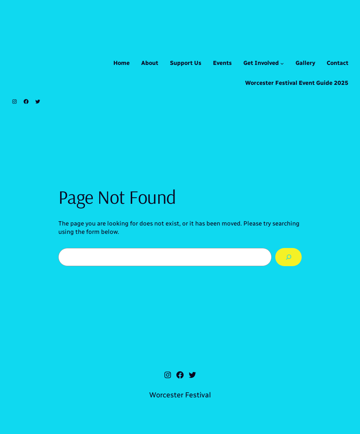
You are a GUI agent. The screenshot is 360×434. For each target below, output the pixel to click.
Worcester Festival (180, 394)
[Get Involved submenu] (282, 63)
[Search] (288, 257)
